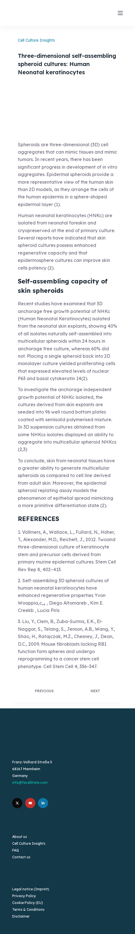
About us (19, 837)
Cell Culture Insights (36, 40)
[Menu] (120, 13)
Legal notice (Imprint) (30, 889)
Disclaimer (21, 916)
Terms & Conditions (28, 909)
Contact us (21, 857)
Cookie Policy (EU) (27, 903)
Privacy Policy (24, 896)
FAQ (15, 850)
